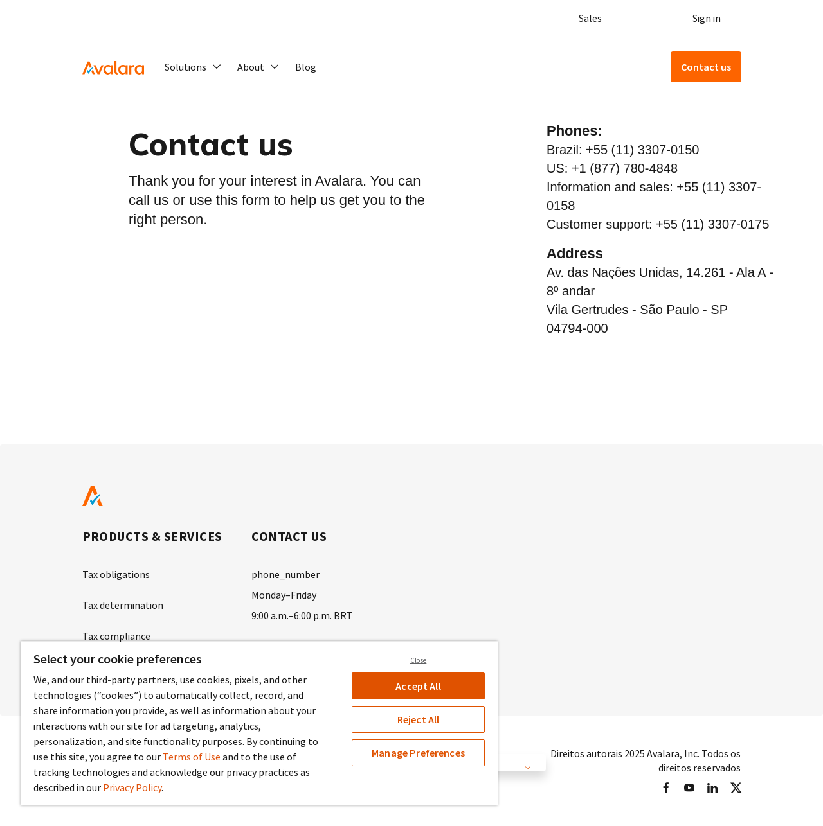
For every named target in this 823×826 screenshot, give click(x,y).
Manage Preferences (418, 752)
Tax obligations (116, 574)
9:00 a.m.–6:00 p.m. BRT (302, 615)
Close (418, 660)
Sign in (706, 18)
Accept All (418, 686)
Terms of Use (192, 756)
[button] (193, 67)
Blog (305, 66)
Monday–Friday (283, 594)
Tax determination (122, 605)
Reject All (418, 719)
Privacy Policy (132, 787)
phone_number (285, 574)
